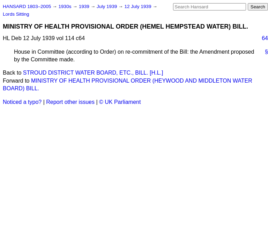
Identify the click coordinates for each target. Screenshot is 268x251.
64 (265, 38)
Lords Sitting (16, 14)
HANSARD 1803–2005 (27, 6)
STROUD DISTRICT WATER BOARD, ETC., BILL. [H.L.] (93, 73)
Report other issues (70, 102)
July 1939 (107, 6)
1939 (85, 6)
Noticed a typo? (22, 102)
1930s (65, 6)
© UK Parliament (120, 102)
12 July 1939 (138, 6)
